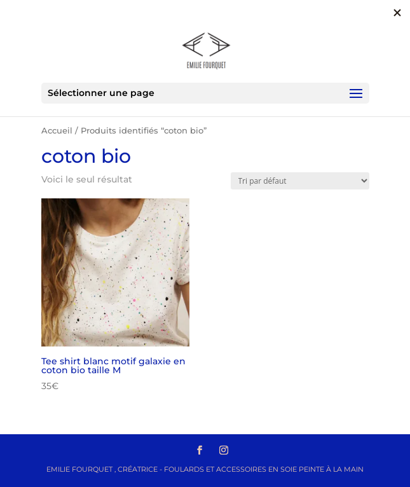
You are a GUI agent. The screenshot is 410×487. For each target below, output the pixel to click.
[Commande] (300, 180)
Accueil (56, 130)
